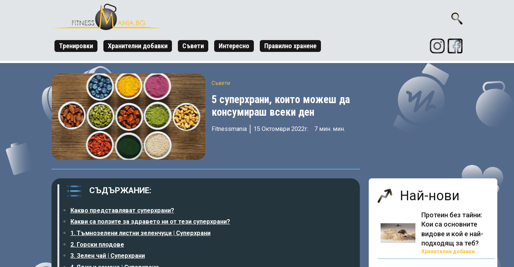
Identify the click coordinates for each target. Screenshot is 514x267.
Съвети (193, 46)
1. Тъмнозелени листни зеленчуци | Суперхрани (140, 233)
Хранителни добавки (138, 46)
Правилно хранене (290, 46)
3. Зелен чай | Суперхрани (107, 255)
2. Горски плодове (97, 244)
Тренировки (76, 46)
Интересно (234, 46)
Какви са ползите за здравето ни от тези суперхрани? (150, 221)
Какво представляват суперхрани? (122, 210)
